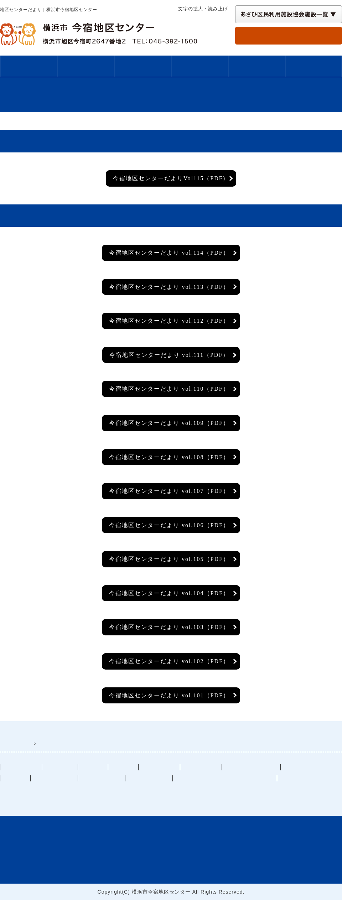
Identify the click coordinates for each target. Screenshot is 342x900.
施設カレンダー (54, 778)
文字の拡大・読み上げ (203, 8)
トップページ (28, 66)
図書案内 (256, 66)
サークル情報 (201, 767)
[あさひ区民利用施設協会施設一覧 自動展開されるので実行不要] (288, 14)
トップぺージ (21, 767)
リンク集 (15, 778)
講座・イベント (199, 66)
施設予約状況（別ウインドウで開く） (224, 778)
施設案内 (142, 66)
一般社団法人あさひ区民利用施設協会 (83, 790)
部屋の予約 (288, 35)
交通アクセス (313, 66)
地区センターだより (251, 767)
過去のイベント (101, 778)
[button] (288, 14)
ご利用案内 (86, 66)
